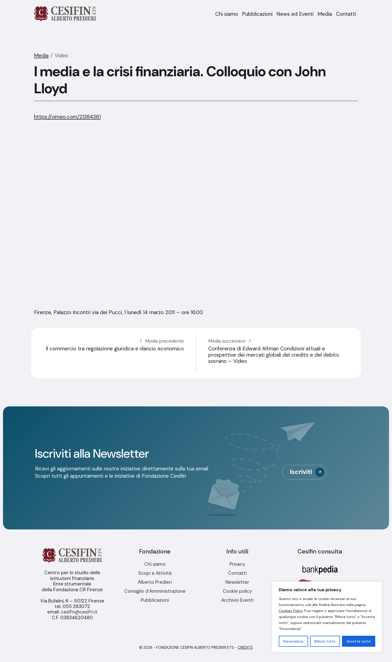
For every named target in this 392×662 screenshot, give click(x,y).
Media (325, 14)
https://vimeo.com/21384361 (67, 116)
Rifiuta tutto (325, 641)
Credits (245, 647)
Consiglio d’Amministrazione (155, 591)
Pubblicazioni (257, 14)
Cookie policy (237, 591)
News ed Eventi (295, 14)
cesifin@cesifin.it (79, 612)
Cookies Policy (290, 610)
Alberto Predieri (155, 582)
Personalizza (293, 641)
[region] (327, 616)
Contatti (346, 14)
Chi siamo (226, 14)
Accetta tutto (358, 641)
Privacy (237, 564)
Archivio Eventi (237, 600)
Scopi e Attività (155, 573)
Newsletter (237, 582)
